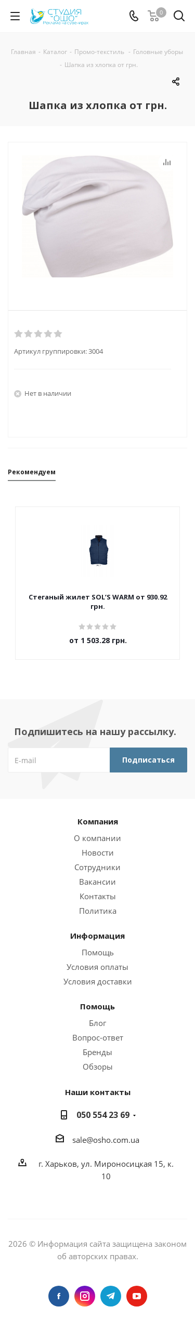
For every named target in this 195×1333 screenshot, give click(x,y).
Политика (97, 910)
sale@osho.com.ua (105, 1140)
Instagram (84, 1296)
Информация (97, 935)
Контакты (98, 896)
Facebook (58, 1296)
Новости (98, 852)
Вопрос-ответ (97, 1037)
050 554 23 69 (102, 1115)
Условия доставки (97, 981)
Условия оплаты (97, 967)
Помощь (98, 952)
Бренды (97, 1052)
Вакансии (97, 881)
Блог (97, 1023)
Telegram (110, 1296)
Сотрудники (97, 867)
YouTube (136, 1296)
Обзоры (98, 1066)
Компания (97, 821)
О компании (97, 838)
